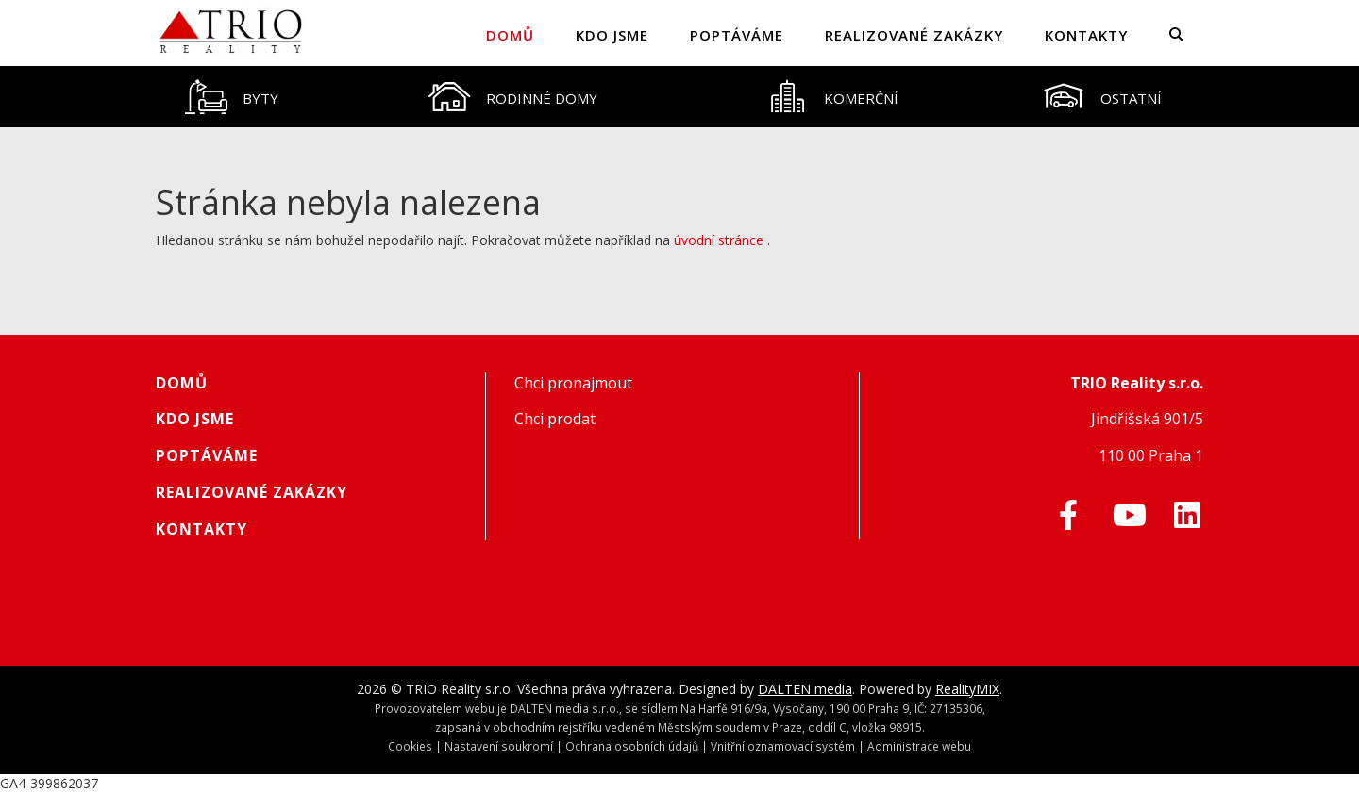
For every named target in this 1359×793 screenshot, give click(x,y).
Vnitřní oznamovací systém (783, 745)
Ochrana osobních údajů (631, 745)
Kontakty (1086, 34)
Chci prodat (555, 418)
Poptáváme (736, 34)
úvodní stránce (718, 240)
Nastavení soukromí (499, 745)
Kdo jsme (612, 34)
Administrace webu (919, 745)
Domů (510, 34)
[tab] (231, 96)
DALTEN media (805, 689)
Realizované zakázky (914, 34)
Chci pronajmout (573, 382)
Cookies (410, 745)
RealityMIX (967, 689)
